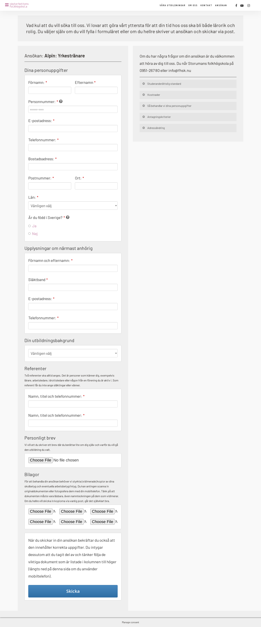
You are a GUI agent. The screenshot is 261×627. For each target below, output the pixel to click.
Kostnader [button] (151, 94)
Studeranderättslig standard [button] (161, 83)
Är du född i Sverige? (46, 217)
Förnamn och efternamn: (50, 260)
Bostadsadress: (42, 158)
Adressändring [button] (153, 127)
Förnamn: (37, 82)
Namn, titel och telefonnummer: (56, 396)
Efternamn (85, 82)
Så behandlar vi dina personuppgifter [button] (166, 105)
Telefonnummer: (43, 139)
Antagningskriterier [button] (156, 116)
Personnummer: (43, 101)
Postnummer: (41, 177)
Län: (33, 197)
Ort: (79, 177)
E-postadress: (41, 120)
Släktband (38, 279)
